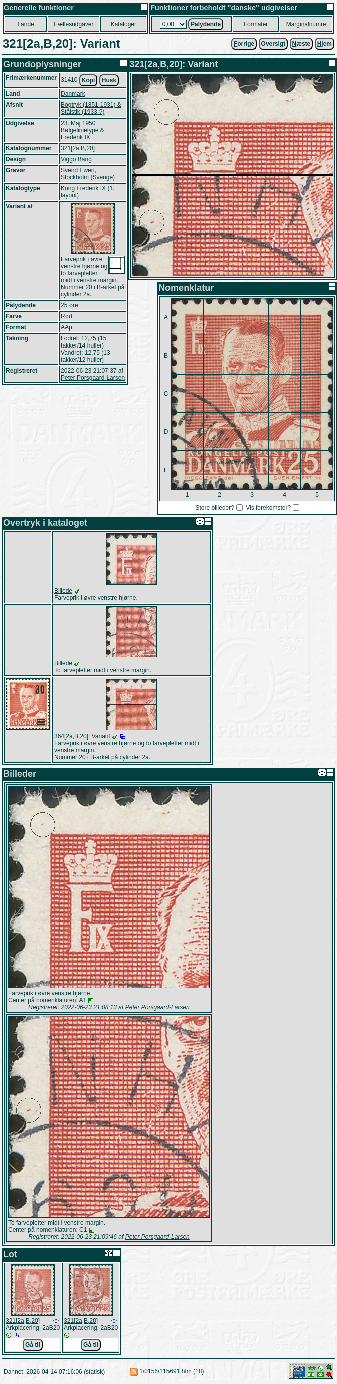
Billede (63, 590)
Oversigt (273, 43)
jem (324, 43)
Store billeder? (215, 507)
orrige (244, 43)
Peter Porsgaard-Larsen (93, 377)
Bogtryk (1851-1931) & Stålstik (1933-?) (91, 108)
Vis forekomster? (268, 507)
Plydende (206, 24)
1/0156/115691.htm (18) (171, 1371)
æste (301, 43)
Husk (109, 80)
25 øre (69, 305)
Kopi (88, 80)
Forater (256, 24)
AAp (66, 327)
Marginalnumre (306, 24)
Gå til (32, 1344)
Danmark (73, 93)
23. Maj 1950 (78, 123)
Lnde (25, 24)
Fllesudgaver (73, 24)
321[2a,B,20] (23, 1320)
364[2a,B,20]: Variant (82, 736)
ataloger (123, 24)
